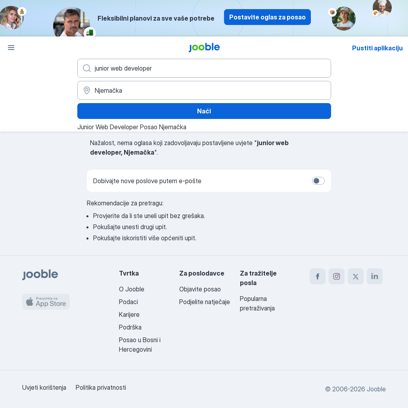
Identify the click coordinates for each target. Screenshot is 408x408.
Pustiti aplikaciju (377, 48)
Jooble (376, 389)
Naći (204, 111)
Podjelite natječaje (204, 302)
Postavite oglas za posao (267, 17)
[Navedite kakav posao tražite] (204, 68)
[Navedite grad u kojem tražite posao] (204, 90)
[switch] (318, 181)
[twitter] (356, 276)
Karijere (129, 314)
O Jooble (131, 289)
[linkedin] (375, 276)
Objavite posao (200, 289)
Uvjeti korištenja (44, 387)
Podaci (128, 302)
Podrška (130, 327)
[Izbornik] (11, 48)
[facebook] (318, 276)
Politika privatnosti (101, 387)
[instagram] (337, 276)
